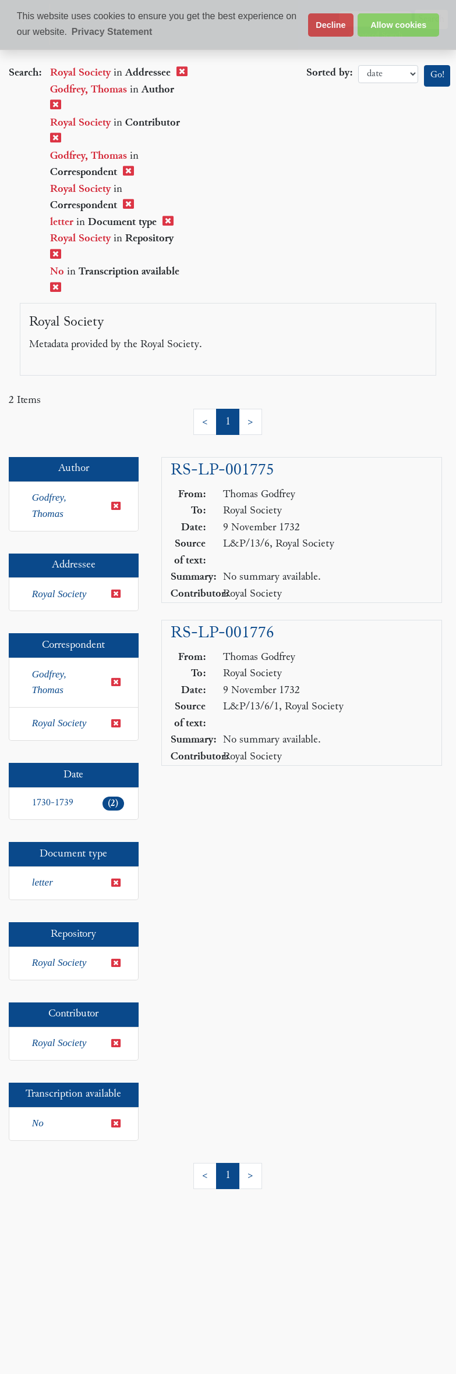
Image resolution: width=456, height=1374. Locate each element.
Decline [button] (330, 25)
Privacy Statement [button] (112, 32)
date (388, 74)
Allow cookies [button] (398, 25)
